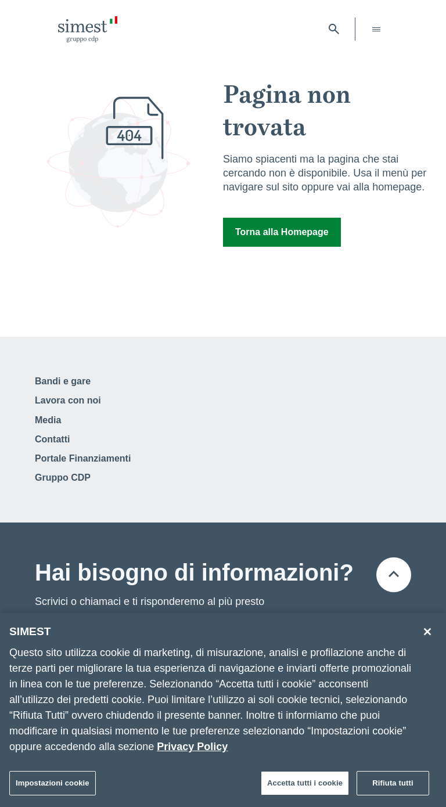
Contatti (52, 439)
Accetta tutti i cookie (305, 787)
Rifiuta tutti (392, 787)
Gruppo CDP (63, 477)
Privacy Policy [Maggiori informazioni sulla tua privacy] (192, 750)
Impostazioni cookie (52, 787)
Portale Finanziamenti (83, 458)
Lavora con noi (68, 400)
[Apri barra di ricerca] (334, 29)
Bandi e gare (63, 381)
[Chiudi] (427, 636)
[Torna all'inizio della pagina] (393, 574)
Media (48, 420)
